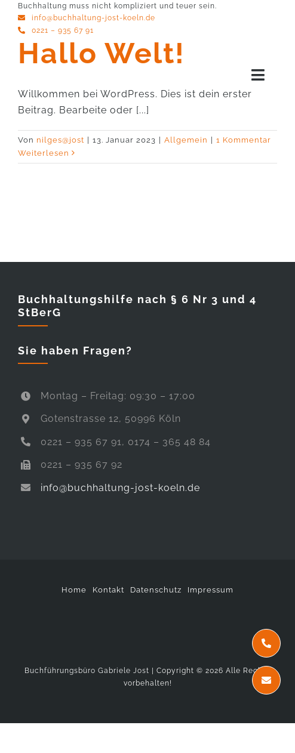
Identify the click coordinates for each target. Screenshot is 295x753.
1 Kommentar (243, 139)
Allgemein (186, 139)
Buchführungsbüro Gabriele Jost (86, 670)
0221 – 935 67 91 (63, 30)
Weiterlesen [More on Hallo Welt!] (43, 153)
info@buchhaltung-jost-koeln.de (93, 18)
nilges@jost (60, 139)
